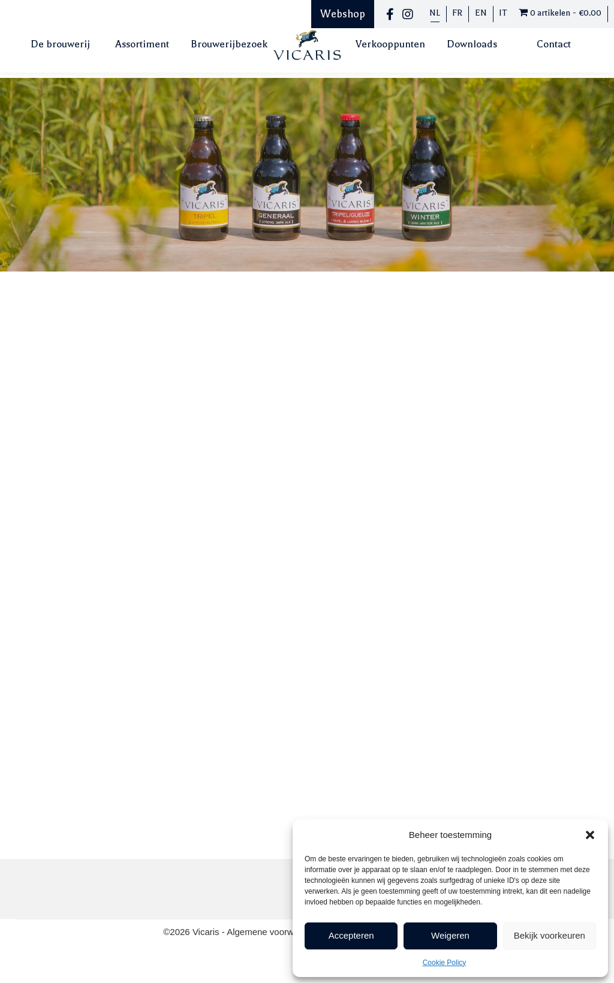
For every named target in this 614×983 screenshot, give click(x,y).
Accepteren (351, 935)
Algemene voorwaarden (275, 932)
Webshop (342, 14)
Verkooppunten (390, 44)
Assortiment (142, 44)
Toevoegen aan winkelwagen (426, 413)
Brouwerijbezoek (229, 44)
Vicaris (207, 932)
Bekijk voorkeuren (549, 935)
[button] (590, 835)
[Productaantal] (334, 413)
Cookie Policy (444, 962)
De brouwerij (60, 44)
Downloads (472, 44)
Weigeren (450, 935)
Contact (554, 44)
